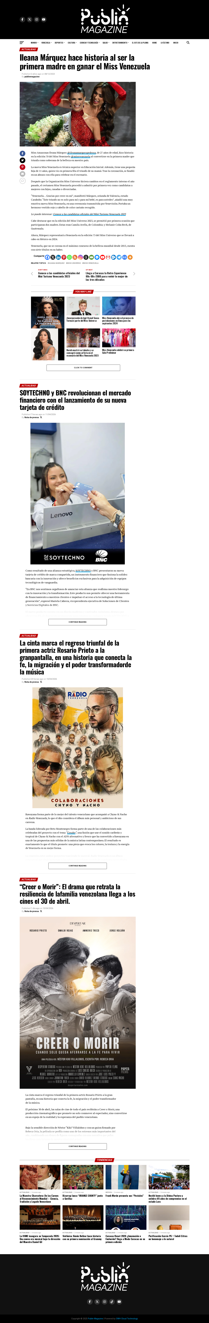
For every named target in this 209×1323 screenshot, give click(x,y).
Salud (105, 42)
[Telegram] (119, 257)
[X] (52, 257)
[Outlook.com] (113, 257)
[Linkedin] (58, 257)
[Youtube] (102, 257)
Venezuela (45, 42)
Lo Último (165, 42)
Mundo (34, 42)
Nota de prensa (31, 417)
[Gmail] (108, 257)
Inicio (175, 42)
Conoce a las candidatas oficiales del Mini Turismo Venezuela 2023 (89, 214)
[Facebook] (47, 257)
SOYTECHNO (83, 570)
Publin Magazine (95, 1318)
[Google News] (124, 257)
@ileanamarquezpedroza (81, 152)
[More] (130, 257)
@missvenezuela (80, 156)
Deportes (59, 42)
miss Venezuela (90, 263)
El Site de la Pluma (140, 42)
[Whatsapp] (69, 257)
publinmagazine (31, 76)
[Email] (91, 257)
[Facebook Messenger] (97, 257)
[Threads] (85, 257)
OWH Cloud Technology (127, 1318)
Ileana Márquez (57, 263)
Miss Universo (74, 263)
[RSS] (74, 257)
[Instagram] (80, 257)
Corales (71, 832)
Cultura (71, 42)
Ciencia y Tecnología (89, 42)
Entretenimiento (119, 42)
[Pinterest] (63, 257)
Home (154, 42)
